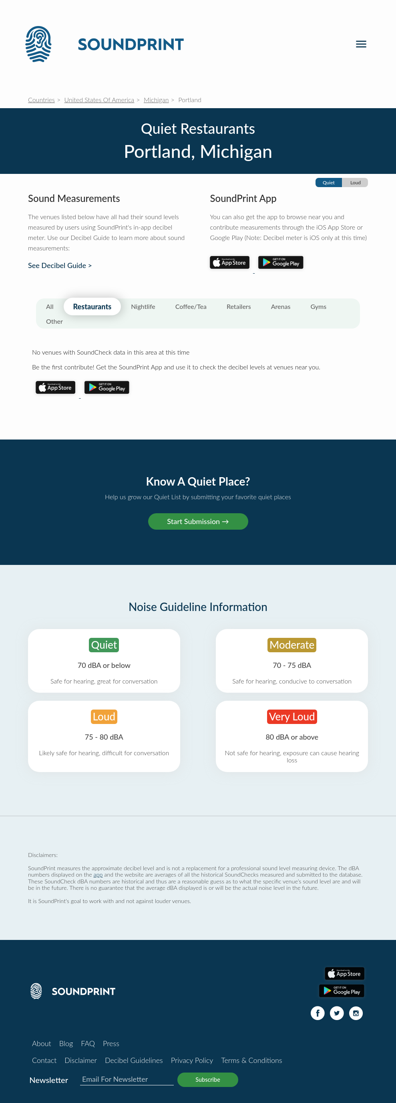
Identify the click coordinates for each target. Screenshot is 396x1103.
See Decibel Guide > (60, 265)
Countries (41, 99)
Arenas (281, 306)
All (50, 306)
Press (111, 1043)
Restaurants (92, 306)
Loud (355, 182)
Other (54, 321)
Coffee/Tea (191, 306)
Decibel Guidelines (134, 1060)
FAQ (88, 1043)
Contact (44, 1060)
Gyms (318, 306)
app (98, 874)
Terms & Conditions (251, 1060)
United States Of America (99, 99)
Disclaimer (80, 1060)
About (41, 1043)
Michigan (156, 99)
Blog (66, 1043)
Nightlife (143, 306)
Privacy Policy (192, 1060)
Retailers (239, 306)
